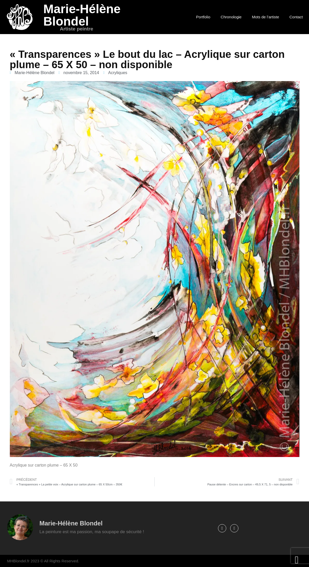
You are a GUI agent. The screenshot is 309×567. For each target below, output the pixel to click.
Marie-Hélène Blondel (81, 15)
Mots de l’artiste (265, 17)
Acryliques (117, 72)
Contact (296, 17)
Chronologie (231, 17)
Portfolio (203, 17)
